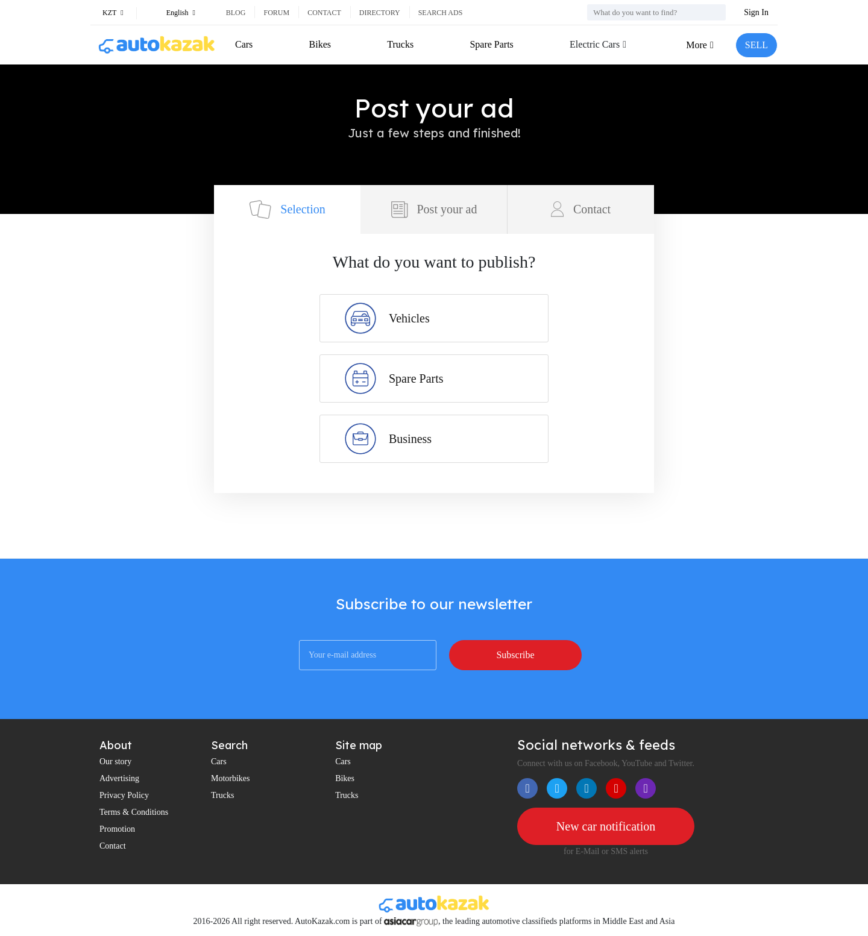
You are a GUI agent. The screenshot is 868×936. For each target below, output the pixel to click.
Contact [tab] (581, 209)
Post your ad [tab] (434, 209)
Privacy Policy (124, 795)
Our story (115, 761)
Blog (236, 12)
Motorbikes (230, 778)
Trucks (400, 44)
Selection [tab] (287, 209)
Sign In (756, 12)
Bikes (320, 44)
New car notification (605, 826)
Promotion (117, 829)
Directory (379, 12)
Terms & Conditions (133, 812)
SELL (756, 45)
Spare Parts (491, 44)
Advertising (119, 778)
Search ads (440, 12)
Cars (244, 44)
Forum (276, 12)
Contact (324, 12)
